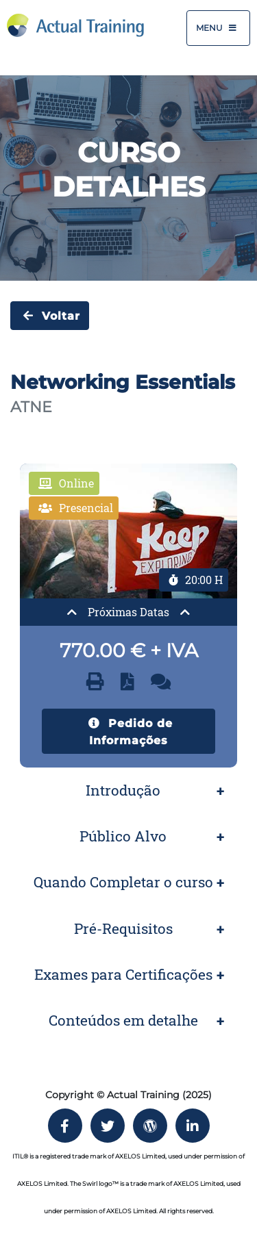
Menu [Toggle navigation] (218, 28)
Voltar (49, 315)
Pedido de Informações (128, 730)
